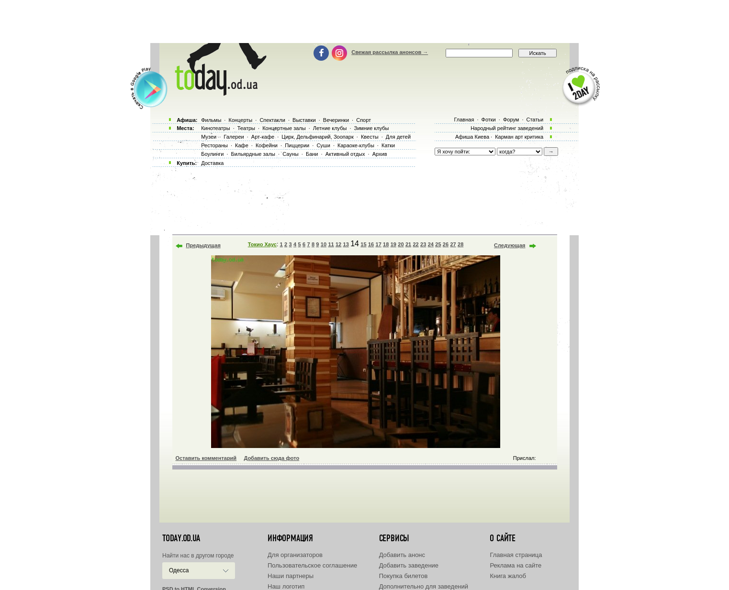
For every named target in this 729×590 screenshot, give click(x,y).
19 (393, 244)
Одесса (179, 570)
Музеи (208, 137)
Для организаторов (295, 554)
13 (346, 244)
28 (460, 244)
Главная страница (516, 554)
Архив (379, 154)
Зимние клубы (371, 128)
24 (431, 244)
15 (363, 244)
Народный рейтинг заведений (507, 128)
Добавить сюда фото (271, 458)
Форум (511, 119)
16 (371, 244)
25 (438, 244)
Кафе (241, 145)
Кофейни (267, 145)
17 (378, 244)
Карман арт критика (519, 137)
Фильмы (211, 120)
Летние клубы (330, 128)
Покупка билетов (403, 575)
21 (408, 244)
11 (331, 244)
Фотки (489, 119)
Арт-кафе (262, 137)
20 (401, 244)
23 (423, 244)
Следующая (509, 245)
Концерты (240, 120)
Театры (246, 128)
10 (323, 244)
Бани (312, 154)
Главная (464, 119)
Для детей (398, 137)
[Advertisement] (365, 21)
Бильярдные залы (253, 154)
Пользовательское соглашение (312, 565)
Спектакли (272, 120)
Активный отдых (345, 154)
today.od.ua (181, 538)
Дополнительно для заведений (423, 586)
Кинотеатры (215, 128)
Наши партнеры (291, 575)
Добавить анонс (402, 554)
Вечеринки (336, 120)
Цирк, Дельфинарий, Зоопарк (317, 137)
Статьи (535, 119)
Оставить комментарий (206, 458)
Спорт (363, 120)
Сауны (290, 154)
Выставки (304, 120)
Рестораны (214, 145)
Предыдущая (203, 245)
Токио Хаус (262, 244)
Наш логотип (286, 586)
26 (446, 244)
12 (338, 244)
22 (415, 244)
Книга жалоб (508, 575)
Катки (388, 145)
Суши (323, 145)
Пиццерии (297, 145)
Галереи (234, 137)
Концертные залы (283, 128)
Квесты (370, 137)
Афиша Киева (472, 137)
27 (453, 244)
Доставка (212, 163)
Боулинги (212, 154)
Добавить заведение (408, 565)
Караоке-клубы (355, 145)
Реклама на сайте (515, 565)
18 (386, 244)
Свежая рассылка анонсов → (389, 52)
